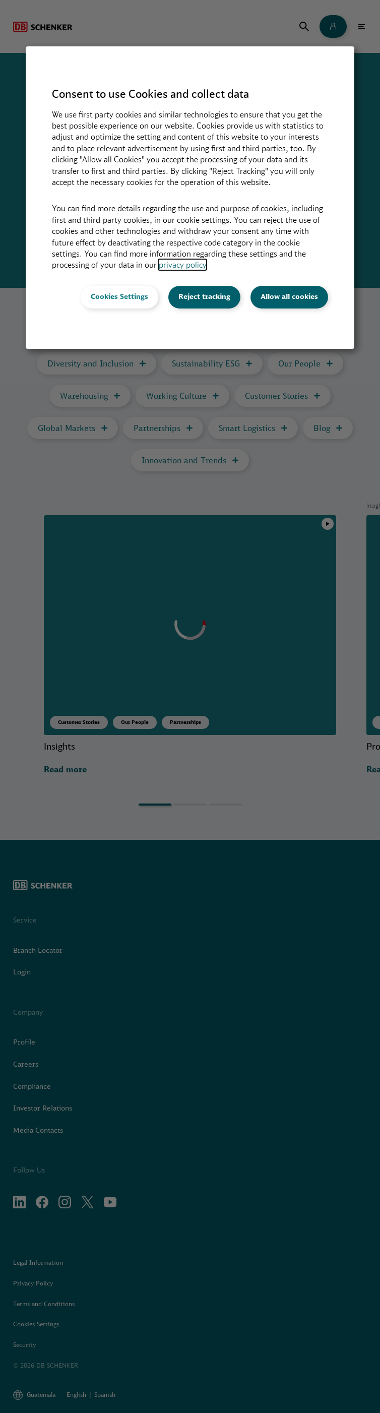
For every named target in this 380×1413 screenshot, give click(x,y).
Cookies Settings (119, 296)
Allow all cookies (289, 296)
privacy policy (182, 265)
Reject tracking (204, 296)
